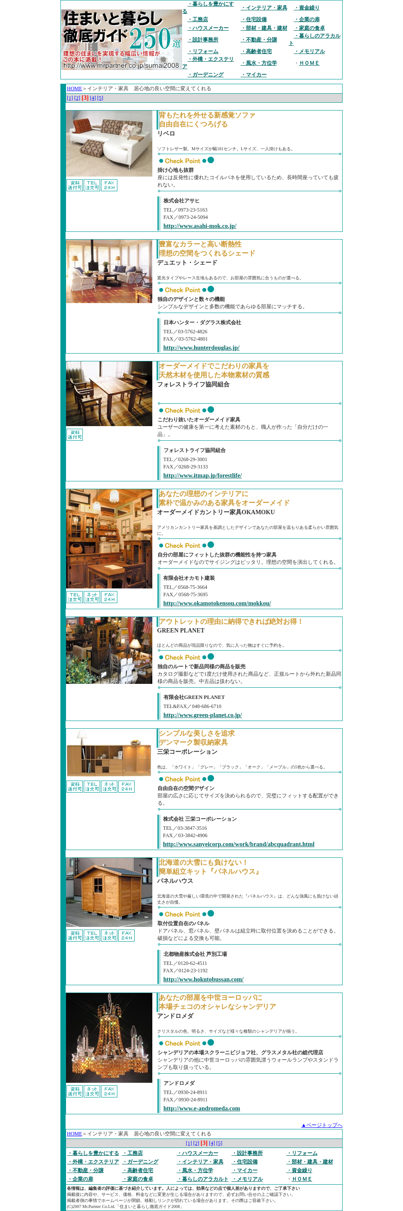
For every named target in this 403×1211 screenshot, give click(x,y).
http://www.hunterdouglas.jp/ (202, 348)
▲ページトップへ (322, 1125)
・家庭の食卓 (309, 28)
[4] (93, 98)
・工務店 (197, 19)
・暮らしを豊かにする (93, 1153)
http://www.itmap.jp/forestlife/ (203, 475)
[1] (70, 98)
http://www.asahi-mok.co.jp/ (200, 226)
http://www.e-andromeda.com (202, 1108)
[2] (77, 98)
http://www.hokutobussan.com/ (204, 979)
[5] (100, 98)
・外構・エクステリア (93, 1162)
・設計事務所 (202, 40)
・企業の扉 (307, 19)
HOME (74, 88)
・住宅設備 (254, 19)
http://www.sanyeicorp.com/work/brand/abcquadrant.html (239, 844)
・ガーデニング (205, 75)
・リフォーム (202, 51)
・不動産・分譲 (259, 40)
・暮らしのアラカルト (203, 1179)
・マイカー (254, 75)
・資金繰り (307, 8)
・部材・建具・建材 (264, 28)
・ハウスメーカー (208, 28)
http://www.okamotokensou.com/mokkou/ (217, 603)
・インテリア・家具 (264, 8)
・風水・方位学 (259, 63)
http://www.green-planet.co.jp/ (203, 715)
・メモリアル (309, 51)
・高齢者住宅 (256, 51)
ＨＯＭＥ (309, 63)
